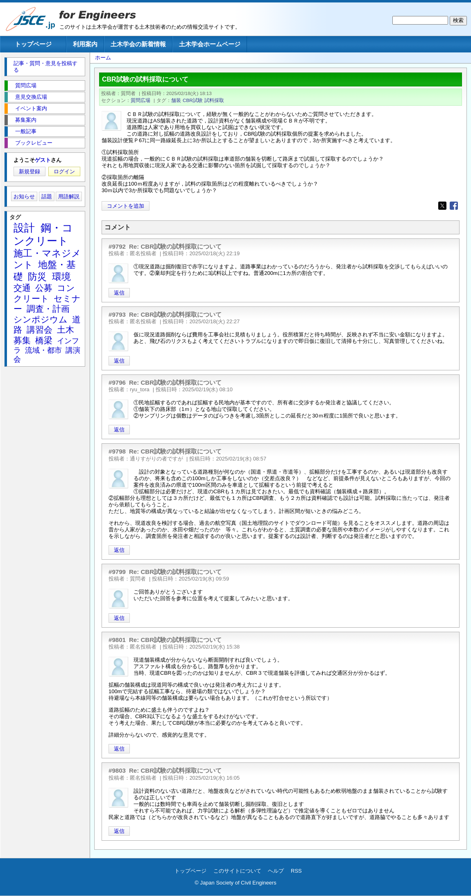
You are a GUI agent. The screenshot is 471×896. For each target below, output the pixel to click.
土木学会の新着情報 (138, 44)
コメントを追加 (125, 206)
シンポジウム (41, 319)
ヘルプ (276, 871)
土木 (65, 329)
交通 (22, 288)
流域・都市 (43, 350)
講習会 (39, 329)
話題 (46, 196)
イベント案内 (31, 108)
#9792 (117, 246)
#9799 (117, 571)
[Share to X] (442, 206)
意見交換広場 (31, 97)
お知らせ (24, 196)
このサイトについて (237, 871)
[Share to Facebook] (454, 206)
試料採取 (214, 100)
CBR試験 (193, 100)
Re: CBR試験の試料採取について (175, 246)
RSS (296, 871)
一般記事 (25, 131)
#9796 (117, 382)
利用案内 (85, 44)
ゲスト (43, 160)
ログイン (64, 171)
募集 (22, 340)
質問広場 (140, 100)
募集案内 (25, 120)
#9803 (117, 770)
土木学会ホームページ (209, 44)
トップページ (33, 44)
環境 (61, 276)
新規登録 (29, 171)
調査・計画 (48, 308)
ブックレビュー (33, 143)
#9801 (117, 639)
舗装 (176, 100)
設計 (24, 228)
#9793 (117, 314)
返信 (119, 293)
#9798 (117, 451)
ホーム (103, 57)
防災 (37, 276)
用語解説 (68, 196)
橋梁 (43, 340)
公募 (43, 288)
